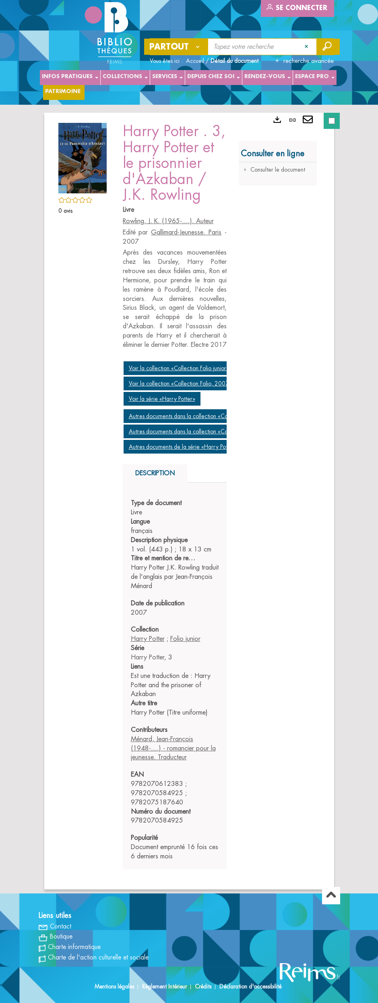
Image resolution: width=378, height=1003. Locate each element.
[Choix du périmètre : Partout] (176, 47)
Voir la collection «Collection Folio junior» (179, 368)
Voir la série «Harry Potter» (162, 399)
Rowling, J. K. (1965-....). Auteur (168, 221)
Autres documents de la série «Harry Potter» (183, 447)
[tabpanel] (175, 680)
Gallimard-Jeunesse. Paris (186, 232)
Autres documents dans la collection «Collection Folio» (195, 431)
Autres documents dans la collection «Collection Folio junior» (202, 416)
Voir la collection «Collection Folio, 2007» (180, 383)
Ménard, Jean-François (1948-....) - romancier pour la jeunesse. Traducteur (173, 748)
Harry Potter (148, 639)
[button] (82, 157)
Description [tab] (155, 473)
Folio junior (185, 639)
